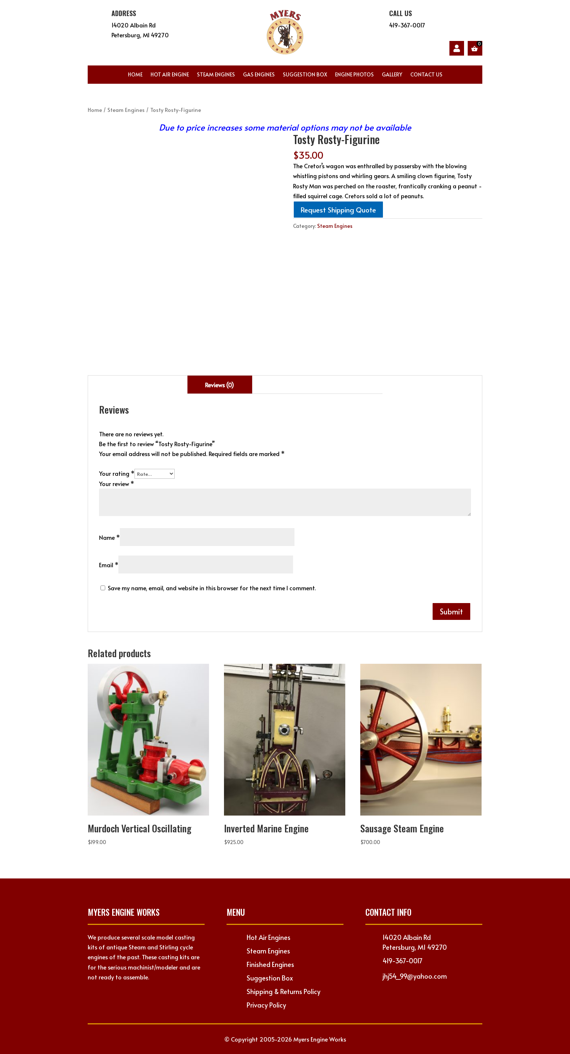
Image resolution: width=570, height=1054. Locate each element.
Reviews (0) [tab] (219, 385)
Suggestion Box (305, 75)
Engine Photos (354, 75)
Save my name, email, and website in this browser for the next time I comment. (212, 588)
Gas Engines (259, 75)
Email (108, 565)
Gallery (392, 75)
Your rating (116, 473)
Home (135, 75)
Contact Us (426, 75)
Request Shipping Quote (338, 209)
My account (456, 48)
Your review (116, 483)
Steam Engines (216, 75)
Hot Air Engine (170, 75)
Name (109, 537)
